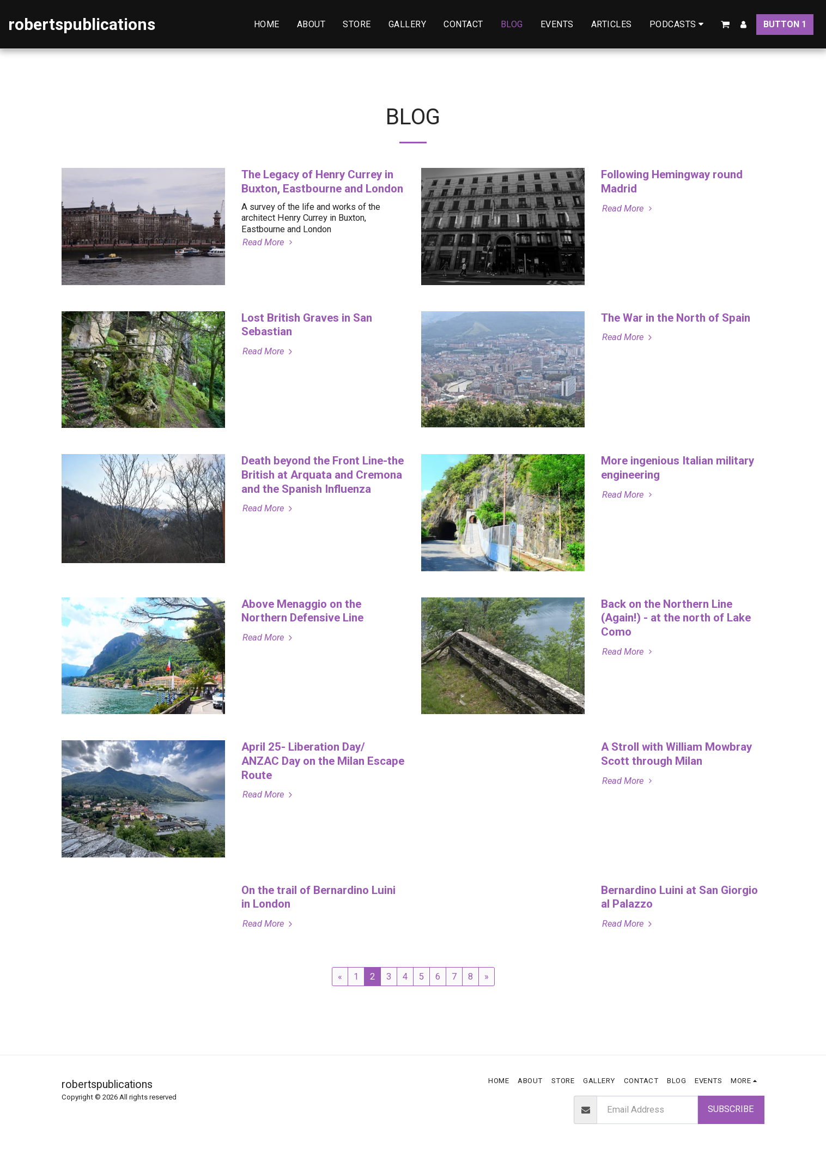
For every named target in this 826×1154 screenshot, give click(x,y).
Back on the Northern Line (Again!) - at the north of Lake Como (676, 618)
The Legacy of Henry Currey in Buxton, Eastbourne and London (322, 181)
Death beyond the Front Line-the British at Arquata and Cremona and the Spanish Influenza (322, 475)
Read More (268, 242)
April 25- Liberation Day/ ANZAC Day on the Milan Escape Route (322, 761)
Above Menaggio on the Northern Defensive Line (302, 611)
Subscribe (731, 1109)
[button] (678, 24)
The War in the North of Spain (675, 317)
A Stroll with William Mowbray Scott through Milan (676, 754)
